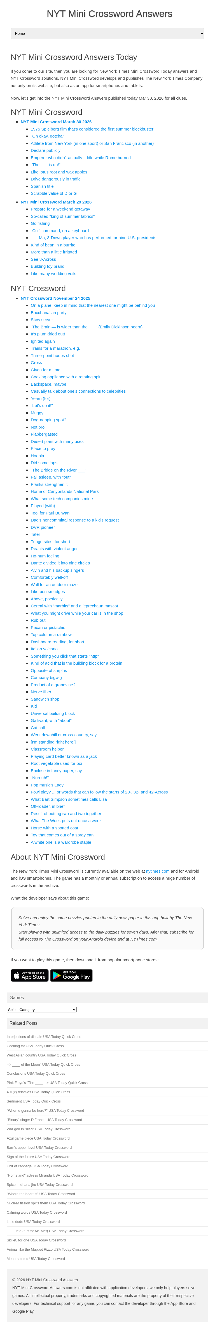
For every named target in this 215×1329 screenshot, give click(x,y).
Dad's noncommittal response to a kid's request (75, 520)
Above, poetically (46, 598)
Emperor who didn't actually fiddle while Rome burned (81, 157)
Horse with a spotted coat (54, 827)
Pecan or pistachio (48, 627)
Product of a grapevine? (53, 684)
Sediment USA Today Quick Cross (34, 1101)
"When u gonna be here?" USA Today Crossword (45, 1110)
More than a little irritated (54, 252)
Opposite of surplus (49, 670)
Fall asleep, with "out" (51, 477)
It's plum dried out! (48, 333)
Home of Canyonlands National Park (65, 491)
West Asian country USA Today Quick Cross (41, 1055)
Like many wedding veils (53, 273)
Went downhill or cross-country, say (64, 734)
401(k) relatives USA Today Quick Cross (38, 1092)
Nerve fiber (41, 691)
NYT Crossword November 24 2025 (55, 298)
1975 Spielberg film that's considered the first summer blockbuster (92, 129)
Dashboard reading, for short (57, 641)
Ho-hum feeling (45, 555)
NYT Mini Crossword (46, 112)
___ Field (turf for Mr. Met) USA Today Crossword (46, 1231)
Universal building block (53, 713)
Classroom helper (47, 749)
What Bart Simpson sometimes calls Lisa (69, 799)
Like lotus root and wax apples (59, 172)
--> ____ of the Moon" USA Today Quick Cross (43, 1064)
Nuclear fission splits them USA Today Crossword (46, 1203)
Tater (35, 534)
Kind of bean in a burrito (53, 245)
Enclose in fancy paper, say (56, 770)
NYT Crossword (38, 288)
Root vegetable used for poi (56, 763)
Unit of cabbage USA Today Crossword (37, 1166)
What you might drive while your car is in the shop (77, 613)
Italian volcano (44, 648)
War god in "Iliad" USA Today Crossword (39, 1129)
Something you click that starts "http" (65, 656)
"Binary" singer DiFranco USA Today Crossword (44, 1120)
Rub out (38, 620)
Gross (36, 362)
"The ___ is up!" (45, 164)
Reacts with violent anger (54, 548)
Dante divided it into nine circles (60, 563)
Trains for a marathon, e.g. (55, 348)
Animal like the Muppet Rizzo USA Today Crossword (48, 1249)
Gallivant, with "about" (51, 720)
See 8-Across (43, 259)
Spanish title (42, 186)
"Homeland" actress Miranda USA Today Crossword (47, 1175)
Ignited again (43, 341)
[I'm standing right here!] (53, 742)
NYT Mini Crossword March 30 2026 (56, 121)
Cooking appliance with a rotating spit (65, 376)
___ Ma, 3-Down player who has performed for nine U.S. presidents (93, 237)
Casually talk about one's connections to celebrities (78, 391)
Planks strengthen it (49, 484)
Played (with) (43, 505)
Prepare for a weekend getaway (60, 209)
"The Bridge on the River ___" (58, 470)
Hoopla (37, 455)
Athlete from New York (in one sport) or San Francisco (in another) (92, 143)
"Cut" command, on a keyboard (60, 230)
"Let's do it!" (42, 405)
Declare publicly (45, 150)
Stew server (42, 319)
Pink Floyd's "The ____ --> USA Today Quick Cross (47, 1083)
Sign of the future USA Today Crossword (39, 1157)
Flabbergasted (44, 434)
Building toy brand (47, 266)
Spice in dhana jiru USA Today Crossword (40, 1184)
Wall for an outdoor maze (54, 584)
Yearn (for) (40, 398)
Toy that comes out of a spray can (62, 834)
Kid (34, 706)
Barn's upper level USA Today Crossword (39, 1147)
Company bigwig (46, 677)
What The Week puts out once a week (66, 820)
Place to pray (43, 448)
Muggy (37, 412)
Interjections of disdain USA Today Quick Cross (44, 1037)
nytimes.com (158, 871)
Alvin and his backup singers (57, 570)
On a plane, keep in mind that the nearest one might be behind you (93, 305)
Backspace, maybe (48, 384)
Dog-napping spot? (48, 419)
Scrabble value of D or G (54, 193)
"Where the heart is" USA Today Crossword (41, 1194)
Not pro (38, 427)
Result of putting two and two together (66, 813)
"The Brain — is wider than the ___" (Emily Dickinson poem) (86, 326)
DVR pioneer (43, 527)
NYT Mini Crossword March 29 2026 (56, 202)
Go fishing (40, 223)
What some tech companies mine (62, 498)
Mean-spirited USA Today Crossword (36, 1259)
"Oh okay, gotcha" (47, 136)
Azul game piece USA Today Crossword (38, 1138)
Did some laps (44, 462)
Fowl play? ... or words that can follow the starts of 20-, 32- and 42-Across (99, 792)
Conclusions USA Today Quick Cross (36, 1073)
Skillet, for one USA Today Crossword (36, 1240)
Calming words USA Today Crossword (37, 1212)
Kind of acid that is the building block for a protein (76, 663)
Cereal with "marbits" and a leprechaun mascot (74, 605)
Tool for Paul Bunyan (50, 513)
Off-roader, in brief (48, 806)
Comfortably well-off (49, 577)
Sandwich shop (45, 699)
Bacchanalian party (49, 312)
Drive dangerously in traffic (55, 179)
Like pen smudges (48, 591)
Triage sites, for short (50, 541)
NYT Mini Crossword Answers (109, 13)
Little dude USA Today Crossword (33, 1222)
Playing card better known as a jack (64, 756)
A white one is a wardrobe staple (61, 842)
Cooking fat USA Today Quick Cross (35, 1046)
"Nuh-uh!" (40, 777)
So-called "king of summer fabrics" (63, 216)
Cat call (38, 727)
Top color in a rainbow (51, 634)
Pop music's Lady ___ (51, 785)
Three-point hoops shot (52, 355)
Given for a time (45, 369)
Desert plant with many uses (57, 441)
